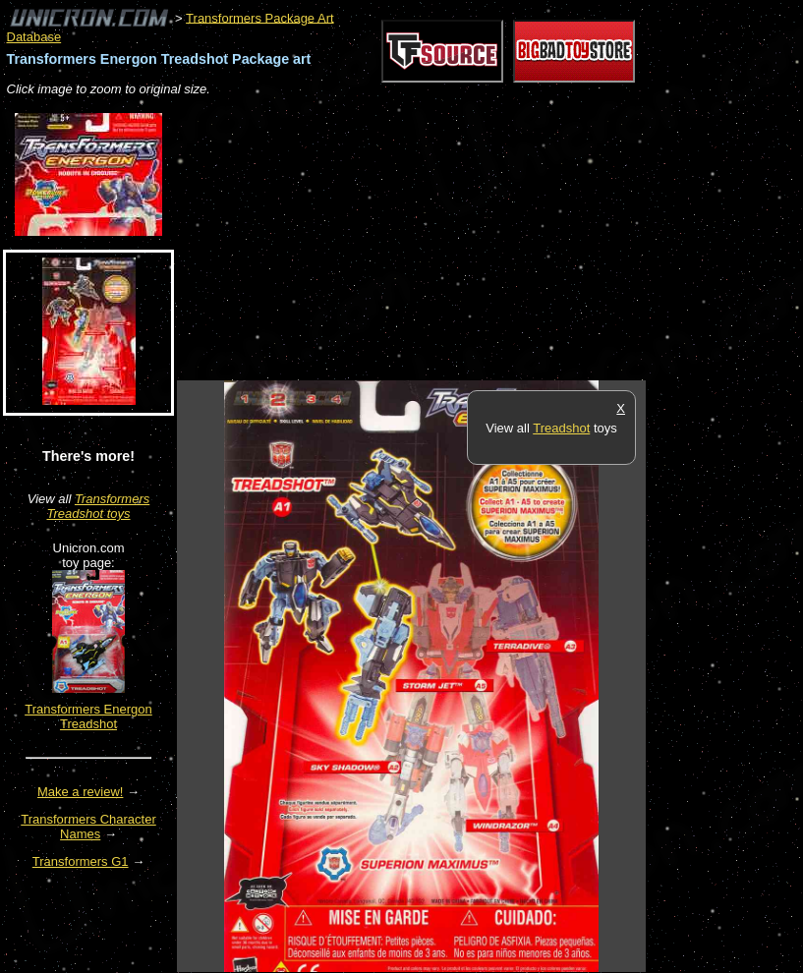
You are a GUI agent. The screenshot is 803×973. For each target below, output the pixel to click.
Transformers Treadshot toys (97, 506)
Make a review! (80, 791)
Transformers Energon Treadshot (88, 716)
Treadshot (561, 428)
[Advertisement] (407, 239)
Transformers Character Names (88, 826)
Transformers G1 (80, 861)
